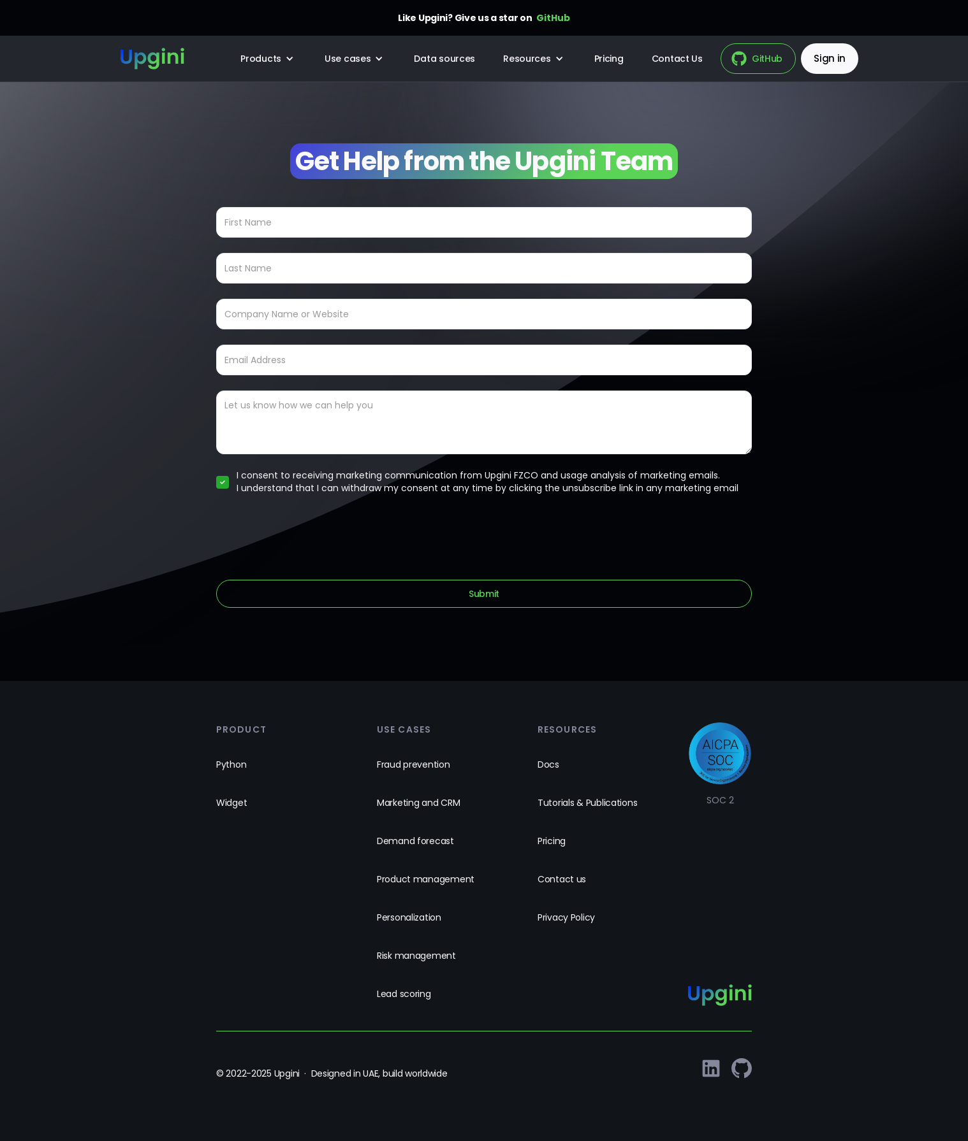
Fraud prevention (413, 764)
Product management (425, 879)
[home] (152, 58)
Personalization (409, 917)
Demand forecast (415, 841)
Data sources (444, 58)
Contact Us (677, 58)
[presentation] (313, 534)
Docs (548, 764)
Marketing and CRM (418, 802)
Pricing (609, 58)
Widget (231, 802)
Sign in (830, 58)
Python (231, 764)
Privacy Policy (566, 917)
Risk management (416, 955)
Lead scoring (404, 993)
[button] (268, 59)
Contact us (562, 879)
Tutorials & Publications (587, 802)
